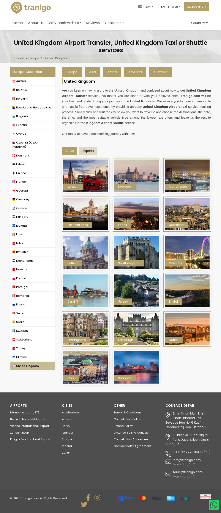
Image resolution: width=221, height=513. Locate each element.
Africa (112, 72)
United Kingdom (56, 58)
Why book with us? (65, 22)
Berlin (66, 426)
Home (18, 22)
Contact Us (114, 22)
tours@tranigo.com (188, 472)
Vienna (67, 446)
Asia (92, 72)
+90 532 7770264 (186, 452)
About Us (36, 22)
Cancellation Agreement (131, 439)
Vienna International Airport (29, 426)
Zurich (66, 453)
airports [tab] (88, 150)
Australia (160, 72)
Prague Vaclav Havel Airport (30, 439)
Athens (67, 419)
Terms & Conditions (127, 412)
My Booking (195, 7)
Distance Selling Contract (131, 433)
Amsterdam (70, 412)
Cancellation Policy (127, 419)
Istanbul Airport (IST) (24, 412)
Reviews (93, 22)
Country (199, 22)
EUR (149, 7)
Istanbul (67, 433)
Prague (67, 439)
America (135, 72)
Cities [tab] (69, 150)
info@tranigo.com (187, 460)
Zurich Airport (19, 433)
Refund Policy (123, 426)
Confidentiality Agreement (132, 446)
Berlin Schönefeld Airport (27, 419)
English (174, 7)
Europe (33, 58)
